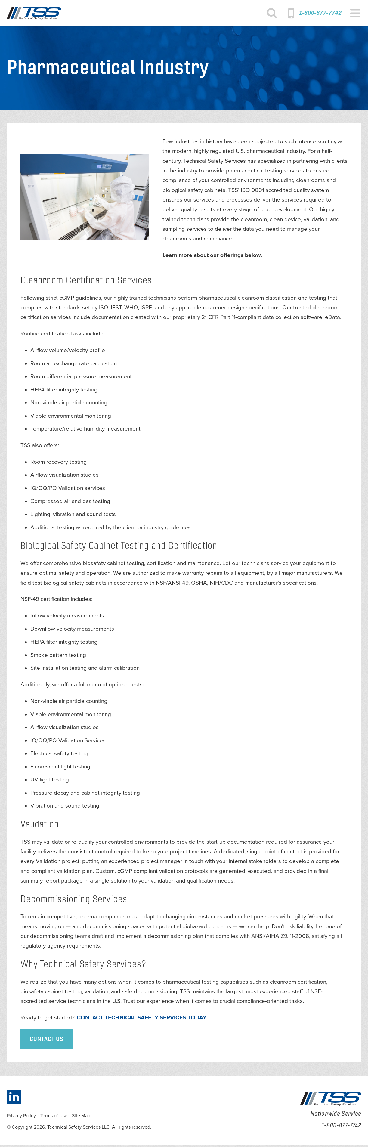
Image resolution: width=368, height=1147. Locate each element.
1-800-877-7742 (320, 13)
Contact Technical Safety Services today (141, 1019)
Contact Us (46, 1041)
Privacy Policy (21, 1118)
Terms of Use (53, 1118)
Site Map (81, 1118)
